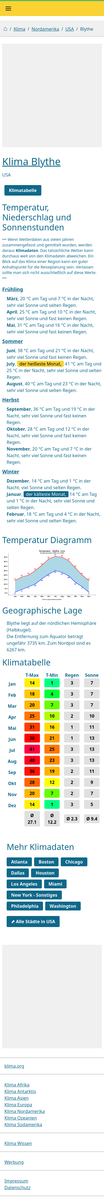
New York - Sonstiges (34, 895)
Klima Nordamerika (24, 1111)
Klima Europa (18, 1105)
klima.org (14, 1066)
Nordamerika (45, 29)
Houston (44, 873)
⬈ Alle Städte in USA (33, 921)
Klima (19, 29)
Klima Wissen (18, 1143)
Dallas (17, 873)
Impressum (16, 1181)
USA (69, 29)
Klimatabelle (23, 190)
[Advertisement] (52, 95)
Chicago (74, 862)
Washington (63, 906)
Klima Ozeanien (20, 1118)
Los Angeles (24, 884)
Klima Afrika (16, 1085)
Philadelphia (25, 906)
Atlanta (19, 862)
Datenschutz (17, 1187)
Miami (55, 884)
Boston (46, 862)
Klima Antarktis (20, 1091)
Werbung (14, 1162)
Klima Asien (16, 1098)
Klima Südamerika (23, 1125)
